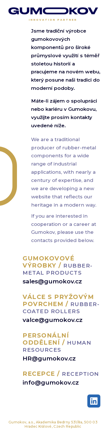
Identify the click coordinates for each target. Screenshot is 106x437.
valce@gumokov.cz (53, 319)
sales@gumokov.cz (52, 281)
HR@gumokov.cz (49, 358)
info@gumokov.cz (51, 382)
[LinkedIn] (93, 401)
